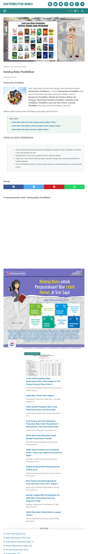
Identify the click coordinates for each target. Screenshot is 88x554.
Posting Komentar (9, 77)
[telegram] (82, 4)
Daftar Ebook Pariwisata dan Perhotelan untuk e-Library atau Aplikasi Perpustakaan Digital (44, 453)
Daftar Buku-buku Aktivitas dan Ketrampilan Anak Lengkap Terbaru (36, 126)
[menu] (4, 11)
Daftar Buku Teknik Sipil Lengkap (40, 395)
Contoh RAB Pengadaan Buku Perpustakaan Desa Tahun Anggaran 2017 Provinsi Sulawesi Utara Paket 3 (43, 381)
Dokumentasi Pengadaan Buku (20, 542)
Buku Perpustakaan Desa (18, 538)
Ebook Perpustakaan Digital (19, 546)
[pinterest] (54, 187)
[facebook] (49, 4)
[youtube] (60, 4)
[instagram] (65, 4)
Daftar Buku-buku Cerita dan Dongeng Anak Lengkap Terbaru (34, 122)
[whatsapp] (76, 4)
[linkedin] (71, 4)
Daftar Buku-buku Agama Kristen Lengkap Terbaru (30, 130)
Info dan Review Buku (17, 550)
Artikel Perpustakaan (15, 534)
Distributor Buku (18, 4)
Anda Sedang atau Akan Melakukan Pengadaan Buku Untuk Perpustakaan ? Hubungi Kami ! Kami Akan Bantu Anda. (42, 424)
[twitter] (55, 4)
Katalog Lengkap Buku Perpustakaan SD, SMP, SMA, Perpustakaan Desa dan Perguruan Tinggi (43, 498)
